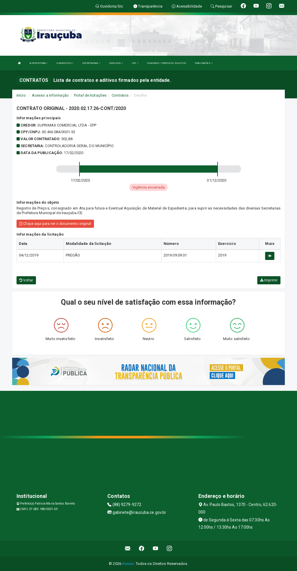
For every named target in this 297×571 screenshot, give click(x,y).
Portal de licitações (90, 95)
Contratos (120, 95)
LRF (135, 63)
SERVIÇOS (116, 63)
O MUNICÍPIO (65, 63)
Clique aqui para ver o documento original (55, 224)
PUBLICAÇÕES (204, 63)
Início (21, 95)
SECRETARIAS (91, 63)
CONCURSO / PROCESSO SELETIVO (166, 63)
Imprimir (269, 280)
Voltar (26, 280)
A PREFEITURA (39, 63)
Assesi (128, 563)
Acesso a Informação (50, 95)
